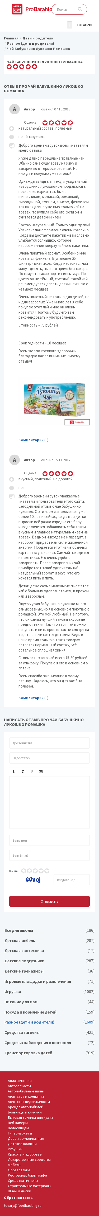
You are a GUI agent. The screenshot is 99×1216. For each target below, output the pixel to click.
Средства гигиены (49, 1032)
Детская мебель (49, 940)
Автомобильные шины (26, 1091)
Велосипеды (18, 1128)
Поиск (80, 9)
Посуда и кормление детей (49, 1012)
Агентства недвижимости (29, 1101)
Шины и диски (19, 1191)
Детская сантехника (49, 950)
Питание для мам (49, 1001)
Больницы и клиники (25, 1112)
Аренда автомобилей (25, 1107)
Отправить (50, 901)
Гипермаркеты (20, 1133)
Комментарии (31, 439)
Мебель (14, 1164)
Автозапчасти (19, 1085)
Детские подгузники (49, 960)
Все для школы (49, 930)
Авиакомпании (20, 1080)
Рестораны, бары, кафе (27, 1175)
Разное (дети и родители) (49, 1022)
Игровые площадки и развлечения (49, 981)
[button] (13, 771)
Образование (19, 1170)
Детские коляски (22, 1143)
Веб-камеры (18, 1122)
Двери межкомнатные (26, 1138)
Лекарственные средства (29, 1159)
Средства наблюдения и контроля (49, 1042)
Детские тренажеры (49, 971)
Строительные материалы (29, 1185)
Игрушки (49, 991)
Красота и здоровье (25, 1154)
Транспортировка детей (49, 1052)
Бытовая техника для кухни (30, 1117)
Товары (84, 24)
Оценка (13, 871)
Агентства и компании (26, 1096)
